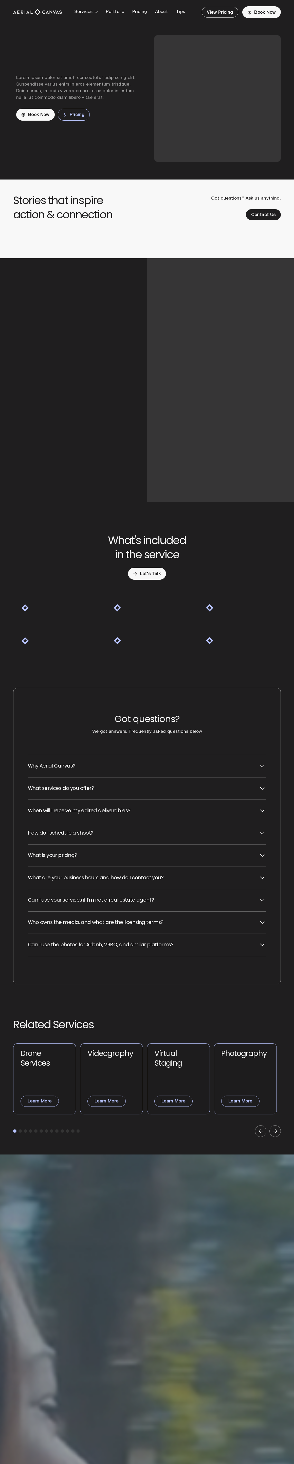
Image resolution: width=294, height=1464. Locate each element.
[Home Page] (37, 12)
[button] (86, 12)
